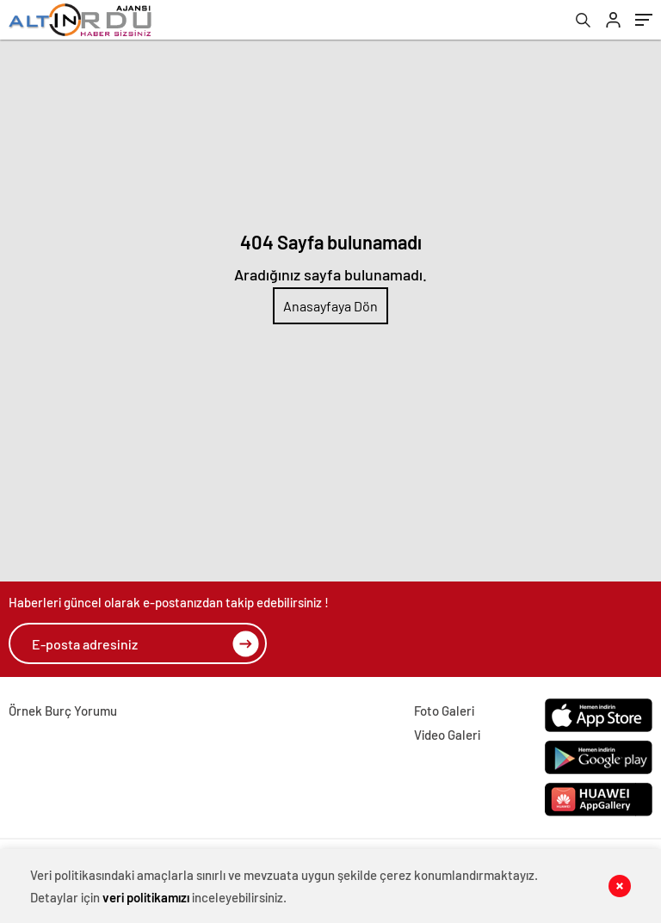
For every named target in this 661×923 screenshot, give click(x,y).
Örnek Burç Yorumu (63, 710)
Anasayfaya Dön (330, 306)
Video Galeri (447, 734)
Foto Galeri (444, 710)
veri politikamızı (145, 897)
